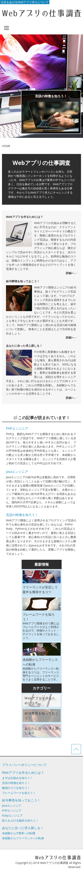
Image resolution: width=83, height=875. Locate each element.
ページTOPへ (76, 749)
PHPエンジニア (17, 428)
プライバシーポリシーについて (24, 765)
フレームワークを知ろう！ (19, 793)
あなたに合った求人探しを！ (23, 828)
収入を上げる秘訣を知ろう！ (20, 820)
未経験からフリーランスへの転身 (23, 838)
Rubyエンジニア (12, 815)
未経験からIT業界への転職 (18, 833)
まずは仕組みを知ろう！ (17, 778)
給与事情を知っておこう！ (21, 800)
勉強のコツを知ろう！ (16, 788)
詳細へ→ (71, 273)
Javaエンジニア (17, 471)
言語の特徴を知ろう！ (51, 96)
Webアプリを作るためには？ (23, 772)
